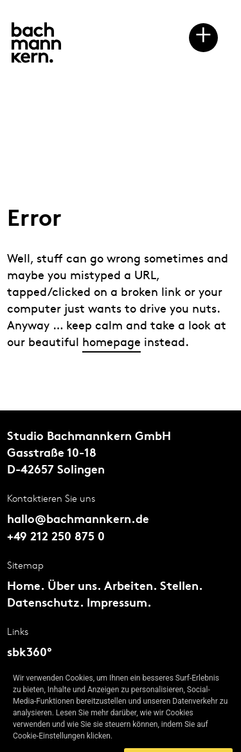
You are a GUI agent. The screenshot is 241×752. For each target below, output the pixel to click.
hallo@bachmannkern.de (78, 520)
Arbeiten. (130, 587)
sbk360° (29, 653)
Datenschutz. (45, 603)
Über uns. (74, 587)
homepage (111, 342)
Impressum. (119, 603)
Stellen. (181, 587)
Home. (25, 587)
